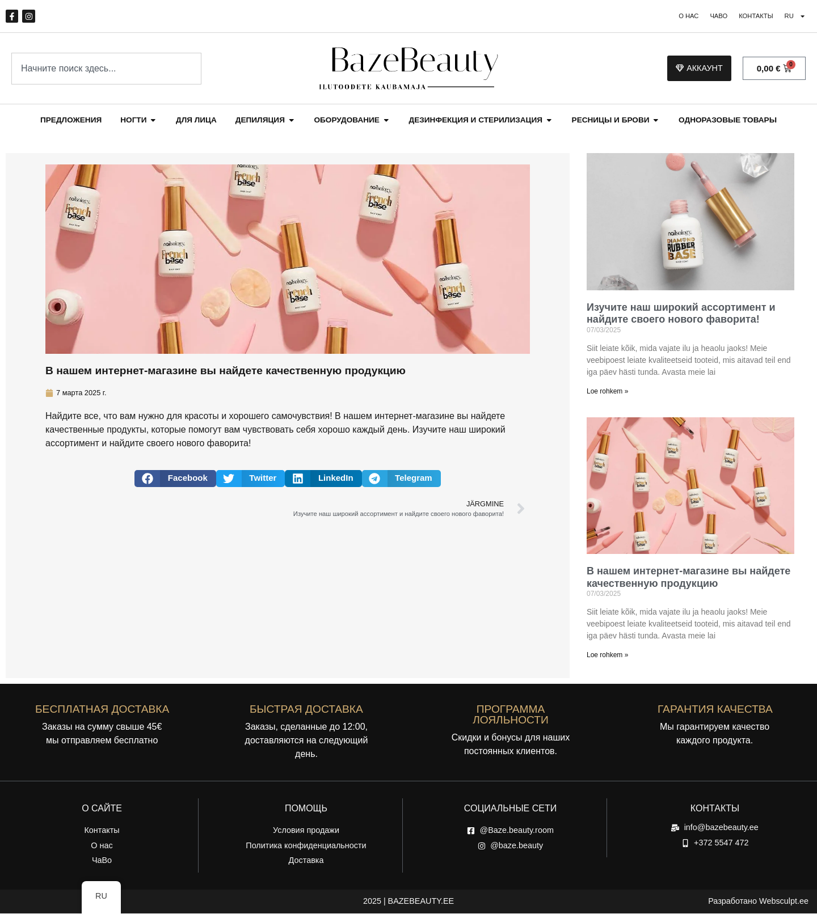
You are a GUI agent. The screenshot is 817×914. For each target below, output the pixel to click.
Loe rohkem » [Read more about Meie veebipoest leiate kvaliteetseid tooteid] (607, 656)
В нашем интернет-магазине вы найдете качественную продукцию (688, 578)
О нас (677, 16)
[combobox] (106, 69)
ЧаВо (711, 16)
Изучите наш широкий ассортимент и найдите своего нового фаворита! (681, 314)
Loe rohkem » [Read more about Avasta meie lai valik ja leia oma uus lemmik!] (607, 392)
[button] (175, 479)
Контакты (751, 16)
